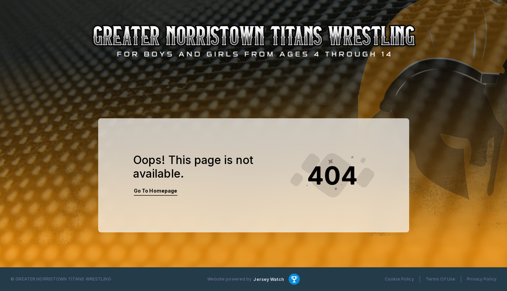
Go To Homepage (156, 191)
